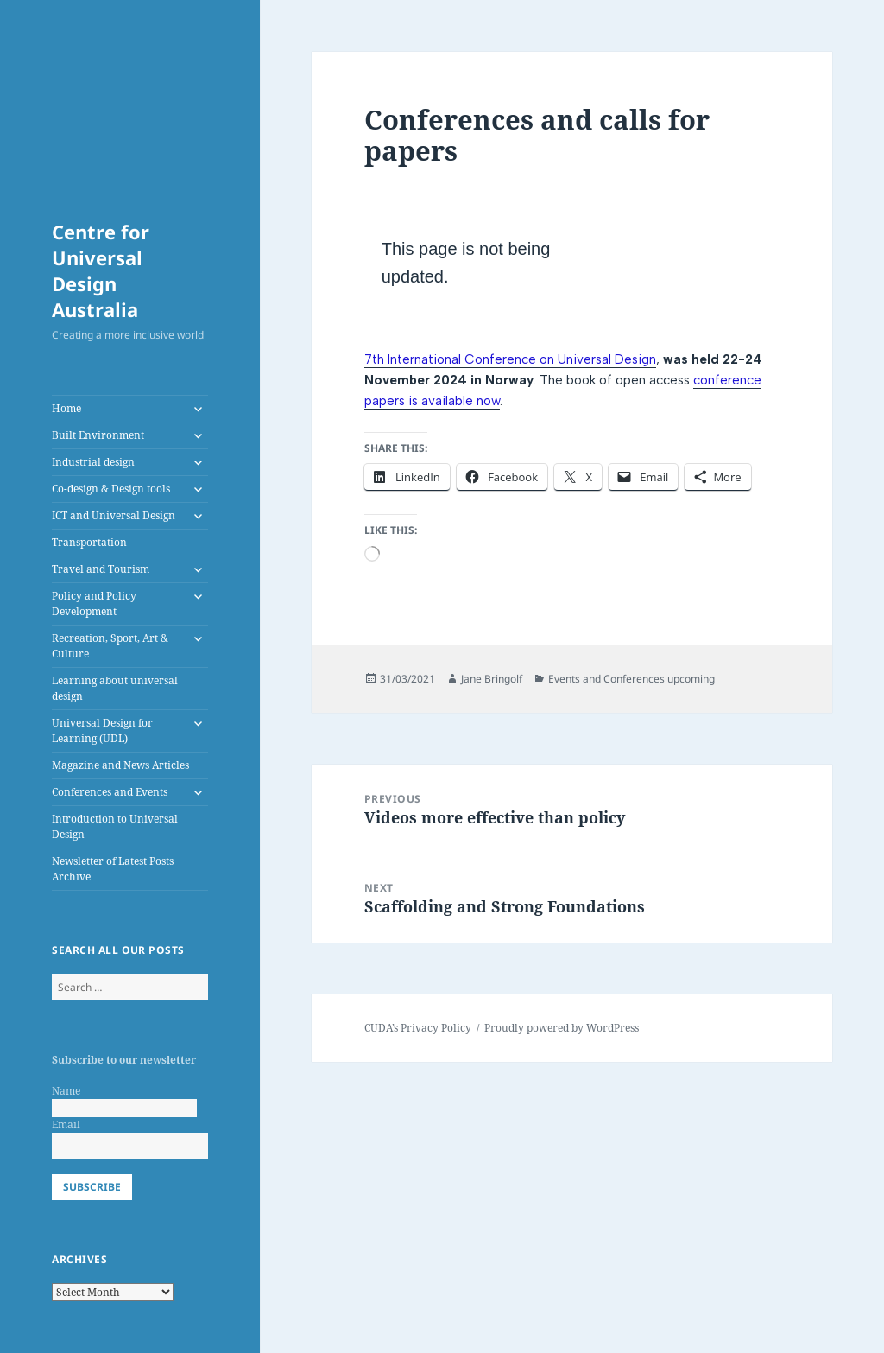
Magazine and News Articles (120, 765)
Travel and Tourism (100, 569)
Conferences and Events (109, 791)
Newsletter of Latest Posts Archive (113, 869)
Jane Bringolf (491, 678)
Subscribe (92, 1186)
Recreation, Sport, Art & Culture (110, 646)
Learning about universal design (115, 688)
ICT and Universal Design (113, 515)
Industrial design (93, 461)
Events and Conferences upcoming (631, 678)
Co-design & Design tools (111, 488)
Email (66, 1124)
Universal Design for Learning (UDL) (102, 730)
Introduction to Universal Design (115, 826)
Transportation (89, 542)
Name (66, 1090)
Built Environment (98, 435)
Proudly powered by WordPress (561, 1027)
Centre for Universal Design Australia (100, 270)
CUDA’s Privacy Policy (417, 1027)
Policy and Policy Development (94, 603)
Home (66, 408)
